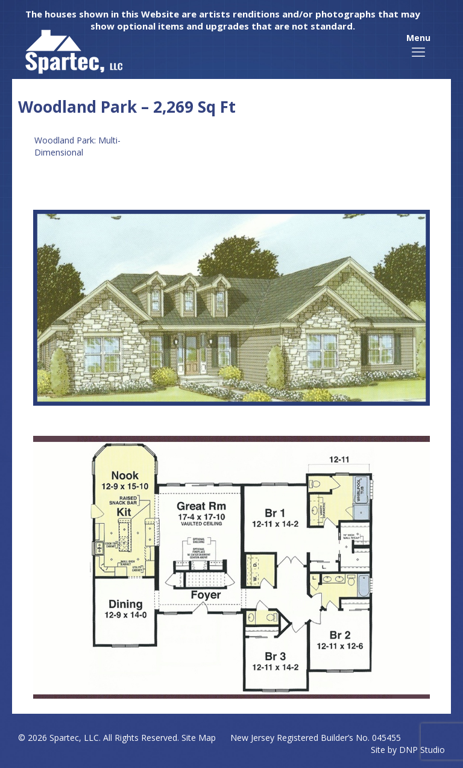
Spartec (64, 737)
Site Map (198, 737)
